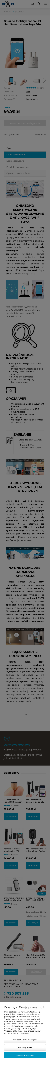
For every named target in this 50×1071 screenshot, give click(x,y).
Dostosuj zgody (25, 1047)
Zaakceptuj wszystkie (25, 1055)
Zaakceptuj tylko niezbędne (25, 1040)
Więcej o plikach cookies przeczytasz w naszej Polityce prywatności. (22, 1032)
